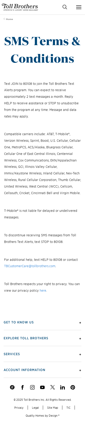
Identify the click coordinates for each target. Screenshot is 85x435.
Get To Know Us (19, 322)
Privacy (19, 407)
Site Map (52, 407)
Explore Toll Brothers (26, 338)
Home (9, 18)
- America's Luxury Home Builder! (20, 7)
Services (12, 354)
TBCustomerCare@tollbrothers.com (29, 266)
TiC (68, 407)
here (43, 290)
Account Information (24, 370)
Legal (35, 407)
